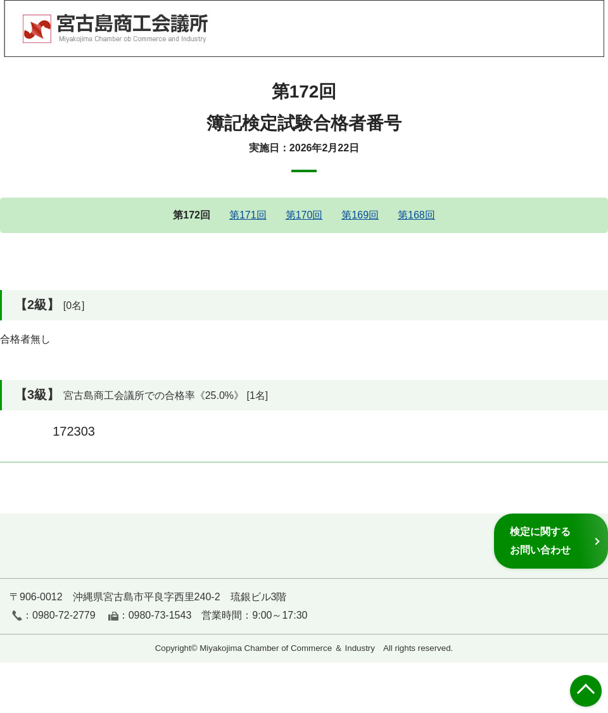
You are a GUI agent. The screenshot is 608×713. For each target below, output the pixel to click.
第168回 (416, 215)
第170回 (304, 215)
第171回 (248, 215)
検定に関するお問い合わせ (540, 540)
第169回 (360, 215)
